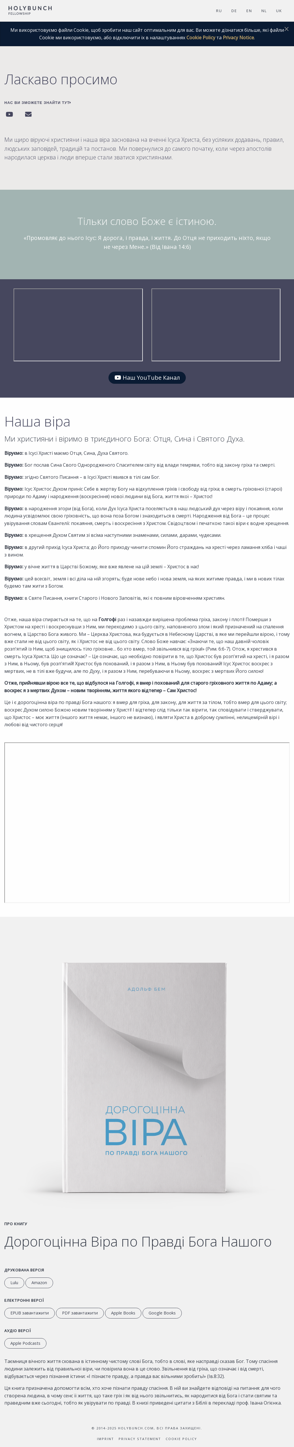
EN (249, 10)
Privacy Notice (238, 37)
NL (264, 10)
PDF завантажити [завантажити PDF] (80, 1313)
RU (219, 10)
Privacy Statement (140, 1438)
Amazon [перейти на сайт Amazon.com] (39, 1282)
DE (234, 10)
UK (279, 10)
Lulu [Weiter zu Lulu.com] (14, 1282)
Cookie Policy (200, 37)
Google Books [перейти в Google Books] (162, 1313)
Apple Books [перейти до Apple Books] (123, 1313)
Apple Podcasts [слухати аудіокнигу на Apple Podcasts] (25, 1343)
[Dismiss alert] (286, 28)
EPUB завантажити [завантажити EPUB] (29, 1313)
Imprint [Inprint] (105, 1438)
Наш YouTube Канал (147, 377)
